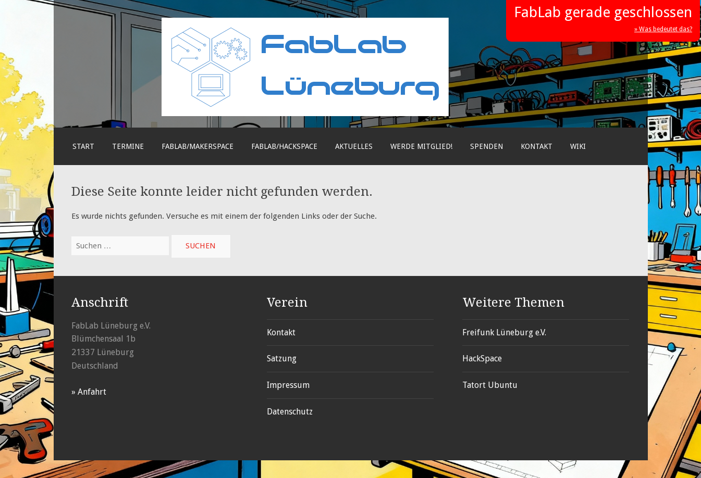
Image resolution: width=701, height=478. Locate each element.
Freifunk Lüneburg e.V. (504, 332)
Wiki (578, 146)
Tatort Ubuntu (490, 385)
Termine (128, 146)
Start (83, 146)
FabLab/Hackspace (284, 146)
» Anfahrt (88, 392)
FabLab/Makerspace (197, 146)
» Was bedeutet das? (663, 29)
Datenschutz (290, 412)
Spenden (486, 146)
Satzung (282, 358)
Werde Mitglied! (421, 146)
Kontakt (536, 146)
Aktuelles (354, 146)
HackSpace (482, 358)
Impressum (288, 385)
